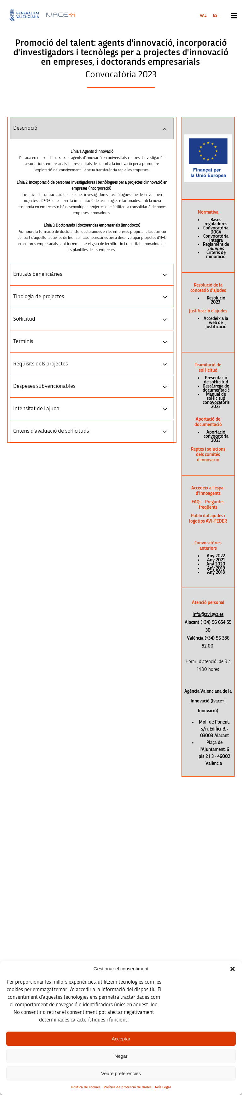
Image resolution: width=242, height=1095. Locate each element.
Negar (121, 1056)
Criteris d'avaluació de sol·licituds (51, 431)
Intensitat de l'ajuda (36, 408)
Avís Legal (163, 1087)
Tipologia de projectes (38, 296)
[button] (232, 969)
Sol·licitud (24, 319)
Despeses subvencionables (44, 386)
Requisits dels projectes (40, 364)
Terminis (23, 341)
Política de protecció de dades (128, 1087)
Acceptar (121, 1038)
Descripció (25, 128)
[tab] (92, 128)
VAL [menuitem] (203, 15)
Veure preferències (121, 1073)
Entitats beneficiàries (37, 274)
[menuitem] (203, 15)
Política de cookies (86, 1087)
